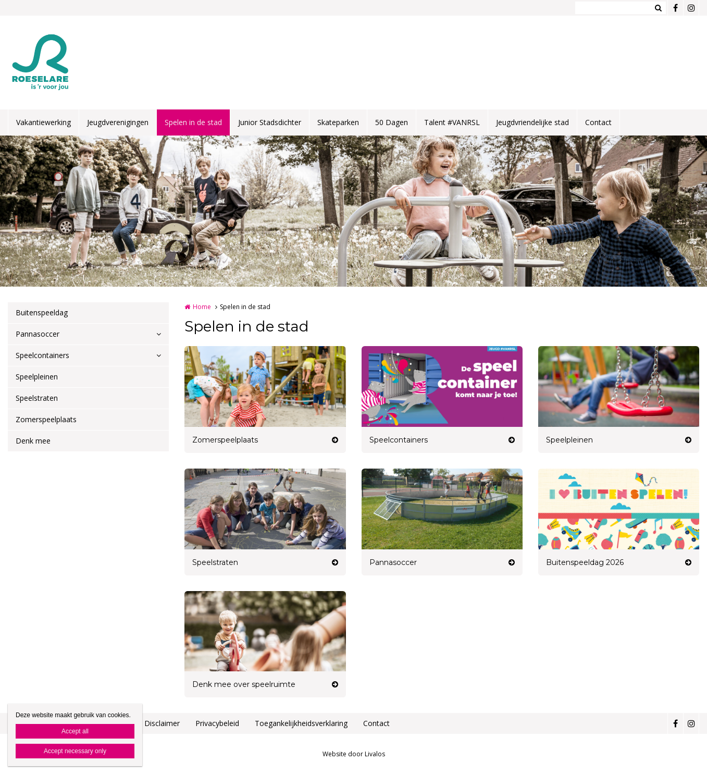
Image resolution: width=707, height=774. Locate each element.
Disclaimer (162, 723)
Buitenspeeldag (42, 312)
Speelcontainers (42, 355)
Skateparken (338, 122)
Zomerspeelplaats (46, 419)
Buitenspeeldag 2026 (585, 562)
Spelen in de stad (193, 122)
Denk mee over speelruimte (243, 684)
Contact (598, 122)
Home (202, 306)
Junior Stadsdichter (269, 122)
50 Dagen (391, 122)
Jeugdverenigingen (117, 122)
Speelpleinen (37, 377)
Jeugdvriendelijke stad (532, 122)
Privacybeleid (217, 723)
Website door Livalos (354, 754)
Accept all (75, 731)
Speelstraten (37, 398)
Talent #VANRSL (452, 122)
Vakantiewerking (43, 122)
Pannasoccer (37, 334)
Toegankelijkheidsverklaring (301, 723)
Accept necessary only (75, 751)
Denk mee (33, 441)
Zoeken (658, 8)
